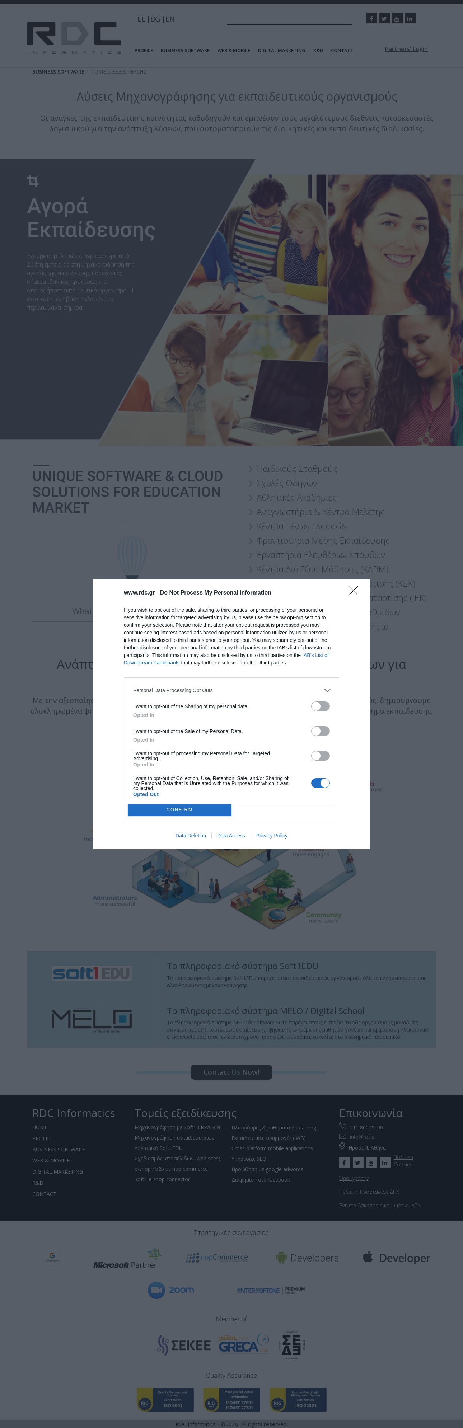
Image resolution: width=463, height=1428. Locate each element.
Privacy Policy (271, 836)
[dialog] (231, 714)
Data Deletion (191, 836)
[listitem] (231, 690)
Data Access (231, 836)
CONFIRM (179, 810)
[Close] (356, 593)
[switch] (320, 706)
